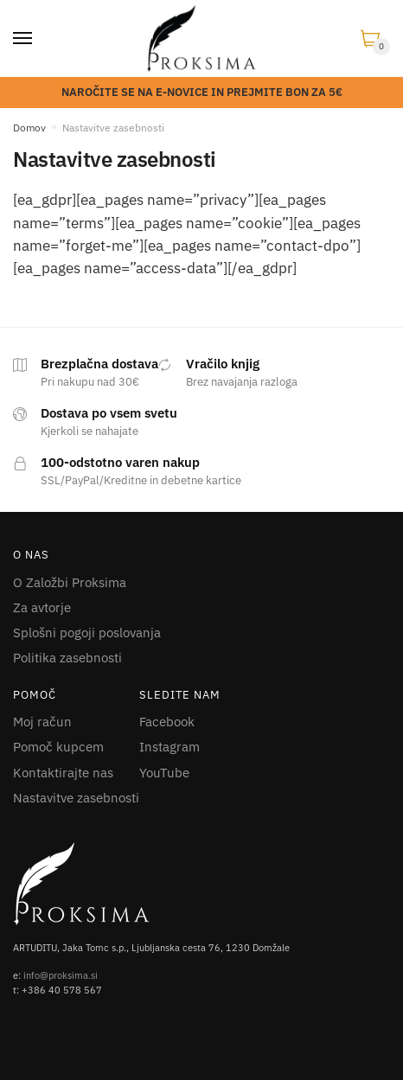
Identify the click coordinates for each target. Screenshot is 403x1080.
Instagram (169, 746)
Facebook (167, 721)
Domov (29, 127)
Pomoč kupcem (58, 746)
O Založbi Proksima (69, 582)
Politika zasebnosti (67, 657)
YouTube (164, 772)
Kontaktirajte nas (63, 772)
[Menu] (23, 39)
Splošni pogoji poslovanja (87, 632)
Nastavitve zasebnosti (76, 797)
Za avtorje (42, 607)
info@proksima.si (60, 975)
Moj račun (42, 721)
